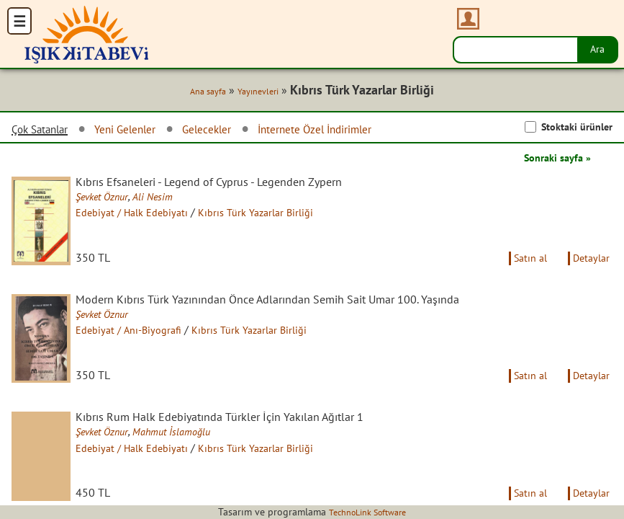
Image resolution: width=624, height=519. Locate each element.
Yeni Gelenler (144, 131)
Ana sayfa (188, 93)
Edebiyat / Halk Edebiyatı (148, 217)
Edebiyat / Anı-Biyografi (144, 349)
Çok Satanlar (46, 131)
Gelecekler (236, 131)
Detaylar (589, 275)
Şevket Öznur (115, 201)
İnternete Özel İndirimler (359, 131)
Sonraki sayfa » (552, 160)
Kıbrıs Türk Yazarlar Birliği (283, 217)
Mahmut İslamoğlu (192, 466)
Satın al (520, 275)
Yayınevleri (244, 93)
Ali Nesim (170, 201)
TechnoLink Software (367, 511)
